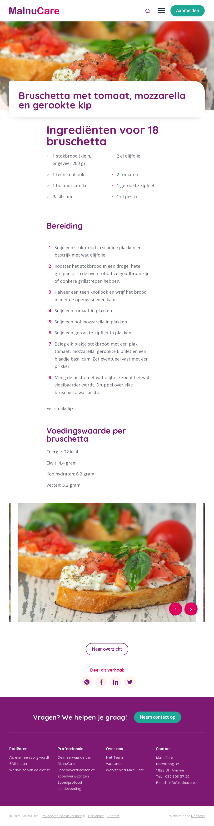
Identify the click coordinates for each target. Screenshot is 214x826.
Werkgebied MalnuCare (125, 769)
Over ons (114, 749)
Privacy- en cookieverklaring (63, 816)
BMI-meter (18, 763)
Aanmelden (187, 10)
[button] (175, 609)
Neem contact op (157, 717)
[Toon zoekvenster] (148, 10)
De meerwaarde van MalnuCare (74, 760)
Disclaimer (96, 816)
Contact (113, 816)
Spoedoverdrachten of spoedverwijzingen (76, 772)
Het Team (114, 757)
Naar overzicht (107, 649)
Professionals (70, 749)
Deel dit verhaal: (107, 670)
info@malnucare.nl (183, 782)
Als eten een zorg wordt (29, 757)
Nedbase (198, 816)
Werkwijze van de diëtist (29, 769)
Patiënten (18, 749)
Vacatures (114, 763)
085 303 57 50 (177, 776)
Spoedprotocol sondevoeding (70, 785)
